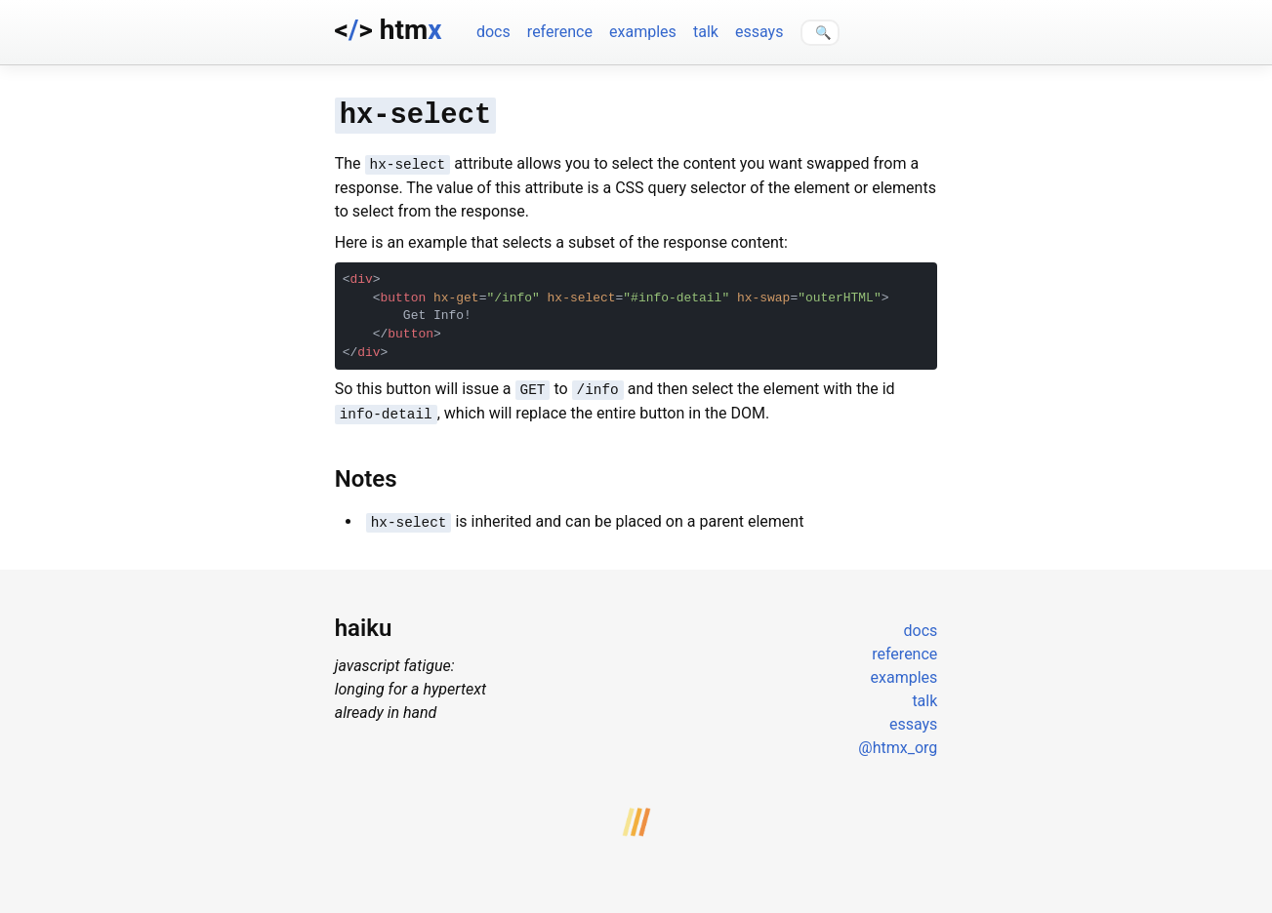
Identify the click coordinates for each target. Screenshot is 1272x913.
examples (643, 31)
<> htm (388, 30)
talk (705, 31)
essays (759, 31)
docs (493, 31)
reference (560, 31)
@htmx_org (897, 739)
